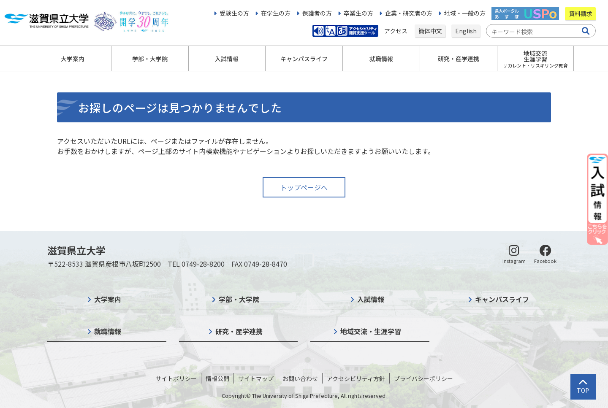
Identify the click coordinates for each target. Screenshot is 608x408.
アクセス (396, 31)
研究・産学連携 (239, 331)
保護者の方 (317, 13)
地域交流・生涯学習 (370, 331)
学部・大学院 (239, 299)
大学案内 (107, 299)
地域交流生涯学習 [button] (535, 59)
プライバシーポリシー (423, 378)
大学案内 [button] (72, 58)
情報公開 (217, 378)
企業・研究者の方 (408, 13)
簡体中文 (430, 31)
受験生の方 (234, 13)
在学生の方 (275, 13)
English (466, 31)
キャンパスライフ (502, 299)
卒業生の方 (358, 13)
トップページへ (304, 187)
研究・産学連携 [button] (458, 58)
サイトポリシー (176, 378)
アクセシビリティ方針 (356, 378)
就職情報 (107, 331)
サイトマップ (256, 378)
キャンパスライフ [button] (304, 58)
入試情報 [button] (227, 58)
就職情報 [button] (381, 58)
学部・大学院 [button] (150, 58)
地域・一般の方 (465, 13)
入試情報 (370, 299)
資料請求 (580, 13)
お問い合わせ (300, 378)
